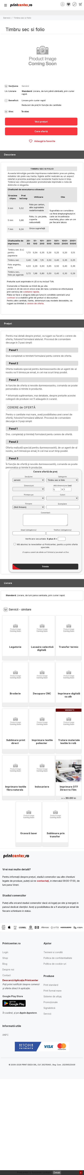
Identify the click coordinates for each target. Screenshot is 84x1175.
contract (11, 297)
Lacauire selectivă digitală (42, 648)
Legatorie (15, 646)
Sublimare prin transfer (56, 835)
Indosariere (42, 786)
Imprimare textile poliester (42, 742)
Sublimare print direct (15, 742)
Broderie (15, 693)
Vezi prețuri (41, 121)
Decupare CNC (42, 693)
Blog (4, 963)
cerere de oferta (35, 303)
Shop (5, 958)
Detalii (57, 1172)
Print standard (51, 985)
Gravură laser (28, 833)
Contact (6, 975)
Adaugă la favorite (42, 141)
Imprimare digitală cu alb (69, 695)
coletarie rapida (31, 291)
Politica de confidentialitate (58, 958)
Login (5, 952)
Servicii (6, 17)
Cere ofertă (41, 131)
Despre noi (8, 969)
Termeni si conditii (53, 952)
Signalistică (49, 1008)
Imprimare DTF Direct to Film (69, 788)
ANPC (5, 1034)
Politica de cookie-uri (55, 963)
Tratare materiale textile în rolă (69, 742)
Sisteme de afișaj (53, 996)
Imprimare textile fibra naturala (15, 788)
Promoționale (51, 1002)
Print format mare (53, 990)
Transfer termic (68, 646)
